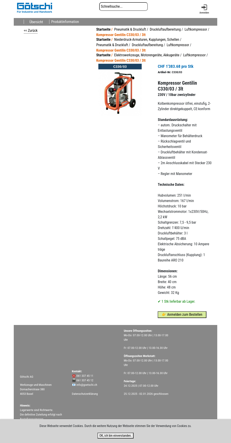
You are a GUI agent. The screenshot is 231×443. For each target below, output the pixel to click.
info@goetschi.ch (86, 384)
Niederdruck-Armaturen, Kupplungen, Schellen (146, 39)
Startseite (103, 29)
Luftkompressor (196, 29)
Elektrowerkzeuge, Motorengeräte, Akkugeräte (146, 55)
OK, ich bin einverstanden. (115, 435)
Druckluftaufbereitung (165, 29)
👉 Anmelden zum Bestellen (182, 314)
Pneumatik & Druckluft (130, 29)
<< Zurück (30, 30)
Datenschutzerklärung (85, 393)
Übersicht (36, 22)
